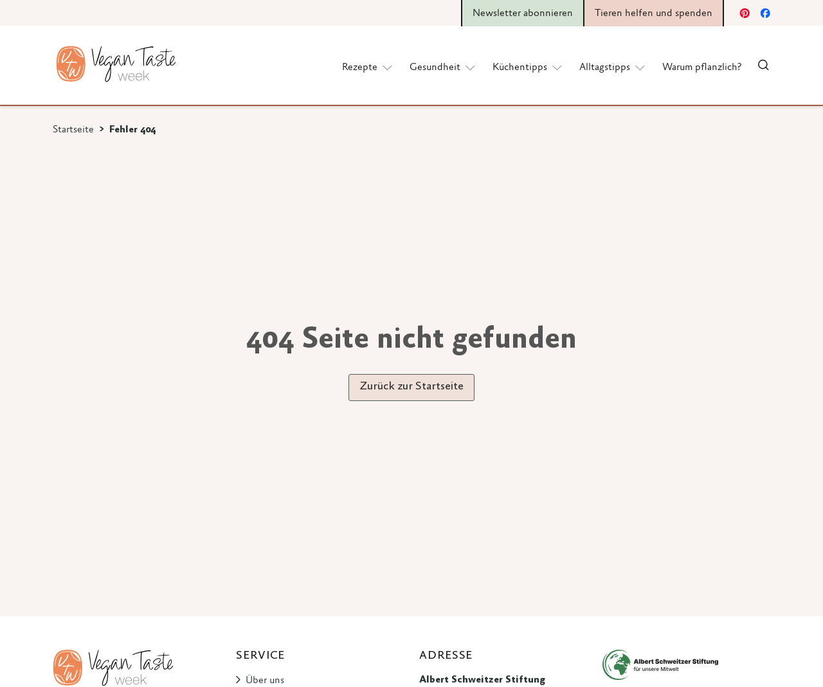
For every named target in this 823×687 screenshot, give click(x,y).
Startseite (73, 130)
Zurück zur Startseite (411, 387)
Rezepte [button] (368, 66)
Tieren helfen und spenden (653, 13)
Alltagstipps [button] (613, 66)
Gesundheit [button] (443, 66)
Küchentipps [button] (528, 66)
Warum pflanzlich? (701, 67)
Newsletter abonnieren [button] (523, 13)
